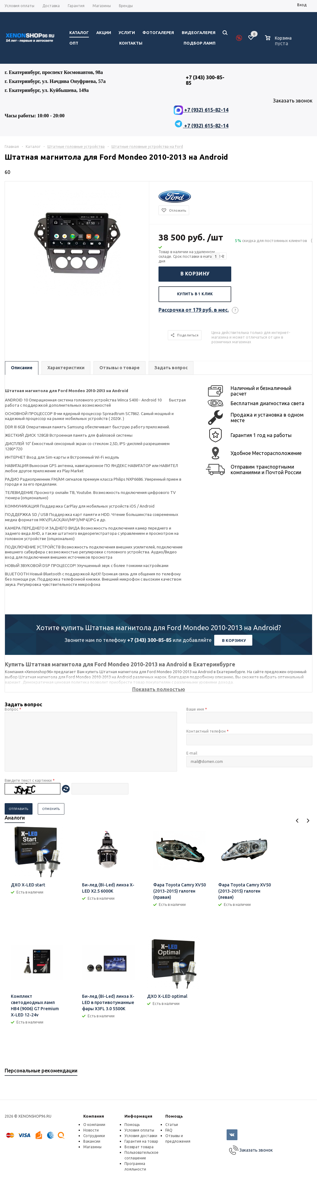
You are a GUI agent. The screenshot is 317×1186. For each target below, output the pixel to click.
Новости (91, 1130)
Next (307, 820)
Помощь (174, 1116)
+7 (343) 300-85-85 (149, 640)
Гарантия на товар (141, 1141)
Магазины (92, 1147)
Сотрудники (94, 1136)
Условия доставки (140, 1136)
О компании (94, 1125)
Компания (93, 1116)
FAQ (168, 1130)
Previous (297, 820)
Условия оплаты (139, 1130)
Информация (138, 1116)
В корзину (195, 273)
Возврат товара (139, 1147)
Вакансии (91, 1141)
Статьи (171, 1125)
